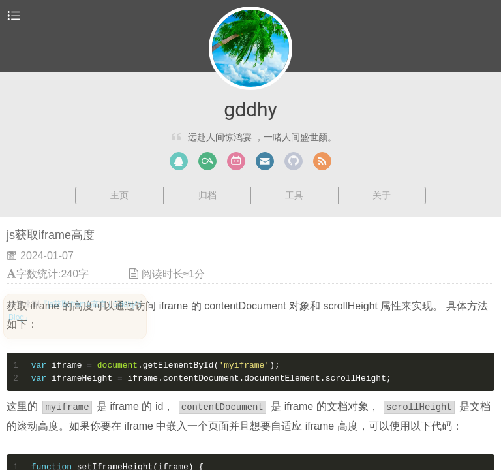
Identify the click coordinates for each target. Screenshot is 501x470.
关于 (381, 195)
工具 (294, 195)
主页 (119, 195)
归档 (207, 195)
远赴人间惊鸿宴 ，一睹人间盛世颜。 (262, 137)
